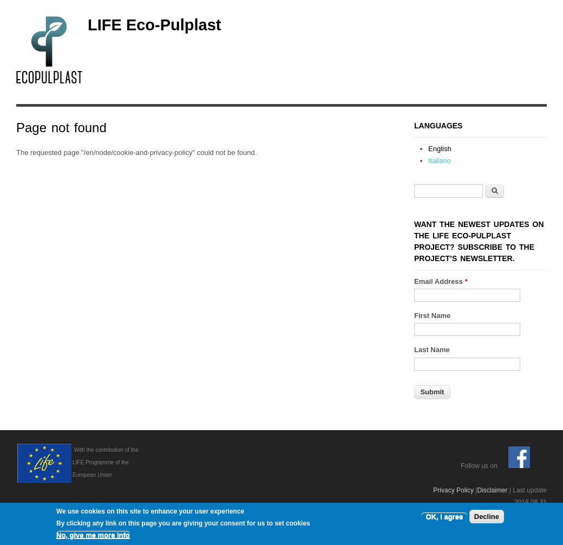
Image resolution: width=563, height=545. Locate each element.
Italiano (439, 161)
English (439, 149)
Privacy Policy (453, 490)
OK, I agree (444, 518)
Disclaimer (492, 490)
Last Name (432, 350)
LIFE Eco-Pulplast (154, 25)
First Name (432, 316)
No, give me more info (93, 536)
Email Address (441, 281)
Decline (486, 518)
